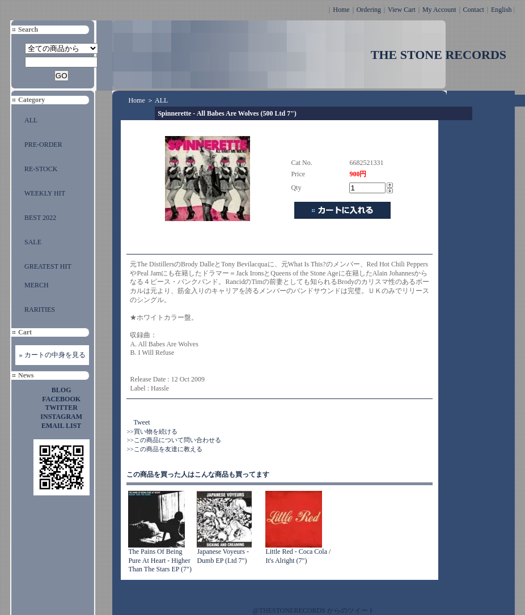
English (501, 10)
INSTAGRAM (61, 417)
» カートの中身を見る (52, 355)
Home (341, 10)
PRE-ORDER (43, 145)
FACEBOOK (61, 399)
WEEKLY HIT (44, 193)
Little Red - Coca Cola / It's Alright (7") (298, 556)
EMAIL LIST (61, 426)
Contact (473, 10)
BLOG (61, 390)
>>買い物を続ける (151, 431)
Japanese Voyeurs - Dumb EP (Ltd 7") (223, 556)
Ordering (369, 10)
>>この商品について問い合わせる (173, 439)
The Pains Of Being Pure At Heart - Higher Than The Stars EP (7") (160, 560)
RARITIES (39, 309)
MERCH (36, 285)
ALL (30, 120)
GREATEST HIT (47, 266)
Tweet (141, 422)
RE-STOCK (40, 169)
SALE (32, 242)
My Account (439, 10)
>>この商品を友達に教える (164, 449)
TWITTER (61, 408)
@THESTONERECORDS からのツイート (314, 610)
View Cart (402, 10)
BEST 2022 (40, 218)
